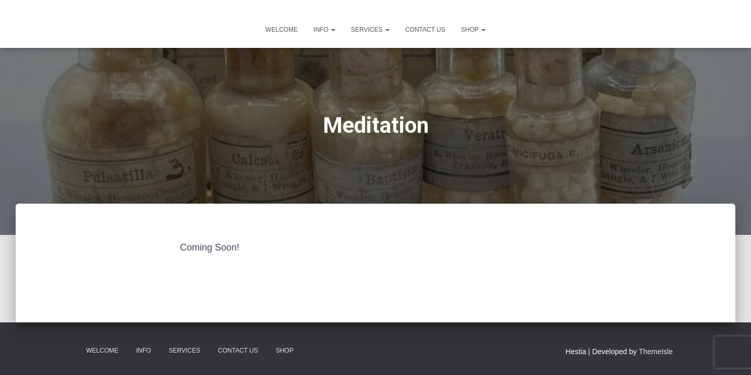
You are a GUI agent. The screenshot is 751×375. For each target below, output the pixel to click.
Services (370, 29)
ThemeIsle (656, 351)
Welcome (281, 29)
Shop (473, 29)
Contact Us (425, 29)
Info (324, 29)
